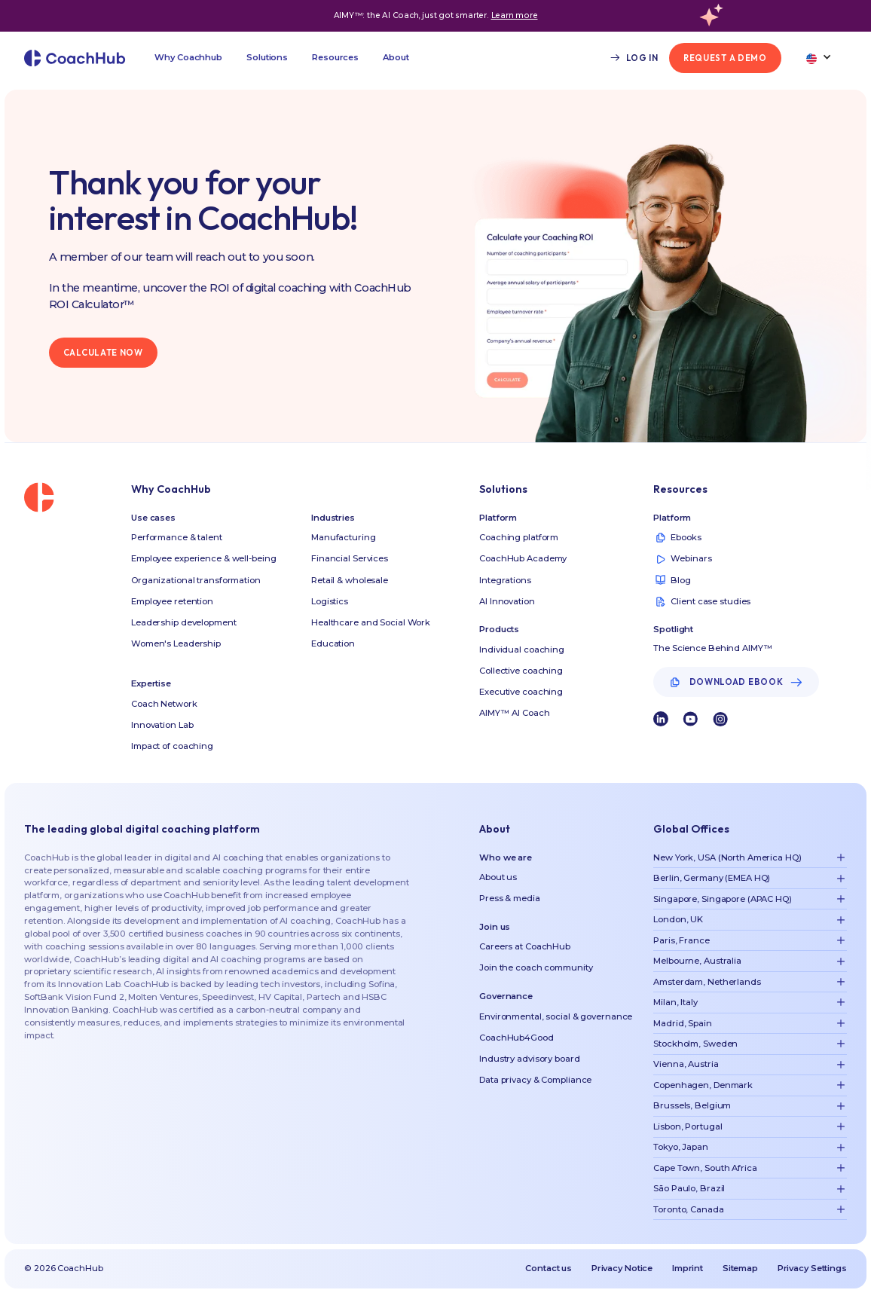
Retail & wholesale (349, 580)
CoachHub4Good (516, 1037)
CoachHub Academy (523, 558)
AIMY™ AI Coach (514, 713)
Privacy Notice (621, 1268)
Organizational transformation (196, 580)
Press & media (509, 898)
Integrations (505, 580)
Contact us (548, 1268)
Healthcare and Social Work (370, 622)
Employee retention (172, 601)
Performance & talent (176, 537)
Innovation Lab (162, 725)
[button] (188, 58)
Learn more (514, 15)
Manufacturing (343, 537)
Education (333, 643)
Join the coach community (535, 967)
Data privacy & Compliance (535, 1079)
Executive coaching (521, 691)
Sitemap (740, 1268)
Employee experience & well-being (203, 558)
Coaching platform (518, 537)
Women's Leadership (176, 643)
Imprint (687, 1268)
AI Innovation (507, 601)
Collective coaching (521, 670)
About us (498, 877)
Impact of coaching (172, 746)
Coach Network (164, 703)
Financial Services (349, 558)
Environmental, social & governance (555, 1016)
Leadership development (184, 622)
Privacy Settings (812, 1268)
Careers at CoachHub (524, 946)
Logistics (329, 601)
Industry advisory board (529, 1058)
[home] (75, 58)
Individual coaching (521, 649)
